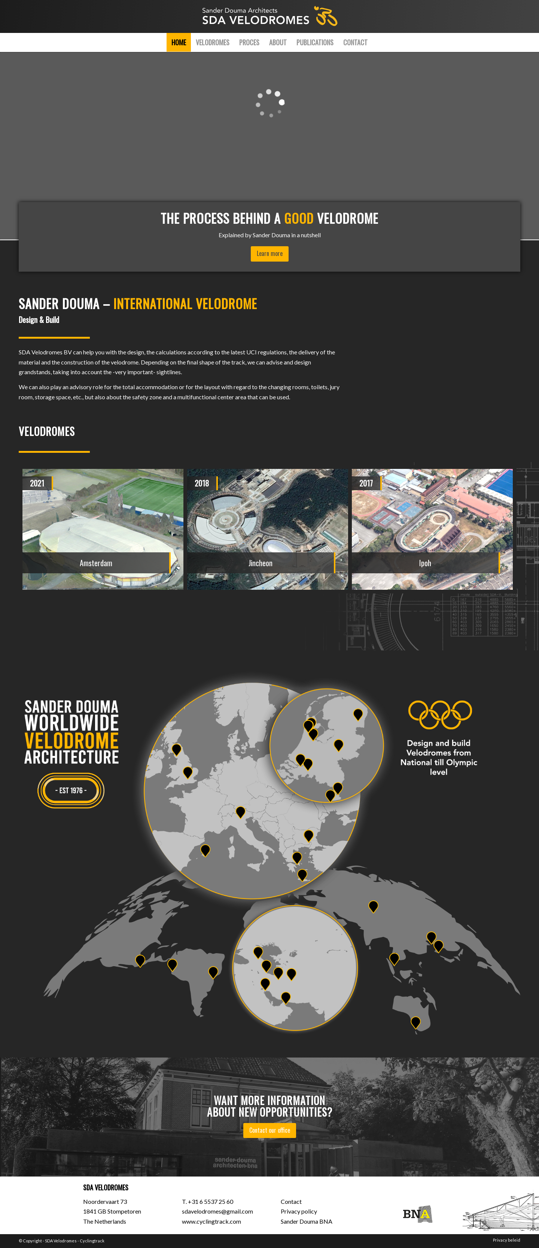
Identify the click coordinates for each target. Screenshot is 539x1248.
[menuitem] (179, 42)
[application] (269, 145)
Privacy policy (299, 1211)
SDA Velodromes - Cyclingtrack (74, 1240)
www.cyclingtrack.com (211, 1221)
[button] (206, 621)
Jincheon (260, 562)
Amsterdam (96, 562)
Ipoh (425, 562)
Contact (291, 1201)
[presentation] (39, 480)
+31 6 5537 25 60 (210, 1201)
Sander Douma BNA (306, 1221)
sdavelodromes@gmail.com (217, 1211)
